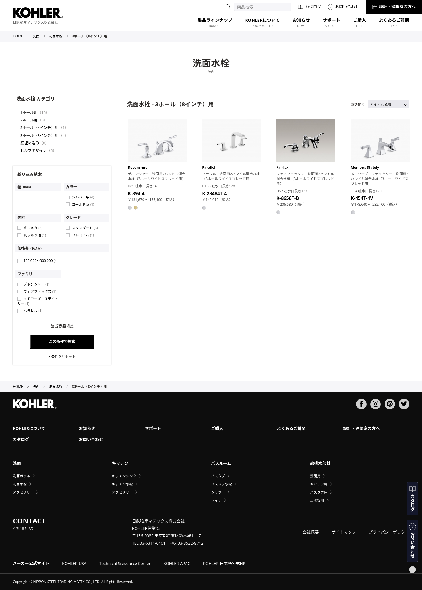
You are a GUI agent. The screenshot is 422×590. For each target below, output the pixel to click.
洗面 (39, 36)
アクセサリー (23, 492)
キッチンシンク (124, 476)
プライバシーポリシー (389, 532)
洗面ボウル (21, 476)
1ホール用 (28, 112)
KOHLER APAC (176, 563)
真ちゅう (33, 227)
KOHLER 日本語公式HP (224, 563)
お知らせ (87, 428)
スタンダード (85, 227)
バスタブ (218, 476)
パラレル (33, 310)
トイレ (216, 500)
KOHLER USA (74, 563)
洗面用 (315, 476)
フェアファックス (40, 291)
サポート (153, 428)
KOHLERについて (29, 428)
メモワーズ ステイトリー (37, 301)
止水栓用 (317, 500)
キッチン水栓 (122, 484)
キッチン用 (318, 484)
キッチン (120, 463)
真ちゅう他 (35, 235)
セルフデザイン (33, 150)
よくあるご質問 (291, 428)
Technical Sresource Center (125, 563)
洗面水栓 (59, 36)
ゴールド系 (83, 204)
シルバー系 (83, 197)
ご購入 (217, 428)
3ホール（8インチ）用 (39, 135)
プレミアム (83, 235)
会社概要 (310, 532)
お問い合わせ (343, 6)
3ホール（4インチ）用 (39, 127)
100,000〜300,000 (41, 260)
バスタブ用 (318, 492)
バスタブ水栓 (221, 484)
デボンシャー (36, 284)
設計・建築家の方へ (394, 6)
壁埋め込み (29, 143)
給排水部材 (320, 463)
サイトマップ (343, 532)
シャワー (218, 492)
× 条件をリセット (62, 356)
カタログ (309, 6)
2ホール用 (28, 120)
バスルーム (221, 463)
